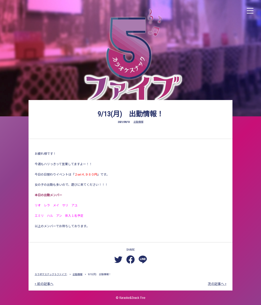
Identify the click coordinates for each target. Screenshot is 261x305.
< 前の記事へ (44, 284)
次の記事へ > (217, 284)
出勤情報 (138, 121)
